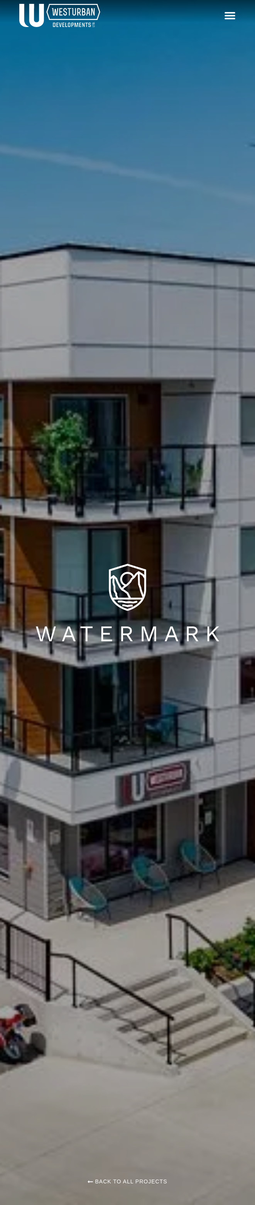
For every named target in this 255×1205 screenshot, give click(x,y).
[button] (230, 15)
